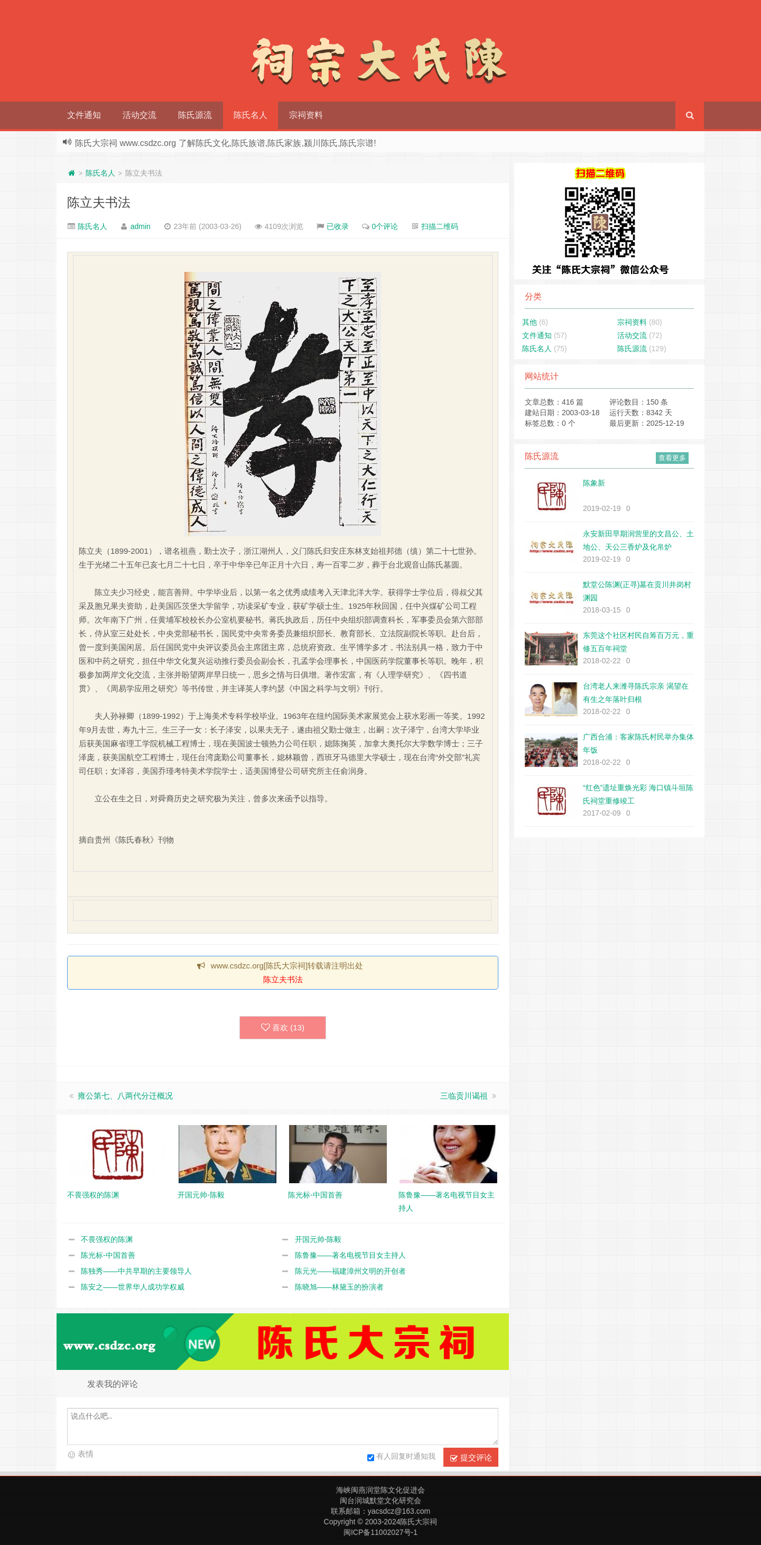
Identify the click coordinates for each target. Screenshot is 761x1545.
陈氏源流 (195, 115)
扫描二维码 (439, 226)
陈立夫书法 (99, 202)
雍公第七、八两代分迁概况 (125, 1095)
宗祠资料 (306, 115)
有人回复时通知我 (401, 1458)
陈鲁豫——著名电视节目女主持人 (350, 1255)
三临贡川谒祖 (464, 1095)
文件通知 (84, 115)
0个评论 (385, 226)
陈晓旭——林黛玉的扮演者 (339, 1287)
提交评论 (471, 1457)
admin (141, 226)
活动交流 (139, 115)
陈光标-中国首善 (108, 1255)
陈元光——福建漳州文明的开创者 (350, 1271)
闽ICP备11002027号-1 (380, 1532)
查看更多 (672, 458)
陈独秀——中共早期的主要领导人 (136, 1271)
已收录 (338, 226)
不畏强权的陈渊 (107, 1239)
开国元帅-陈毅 (318, 1239)
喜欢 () (282, 1027)
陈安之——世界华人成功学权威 (132, 1287)
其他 (529, 322)
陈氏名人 (250, 115)
